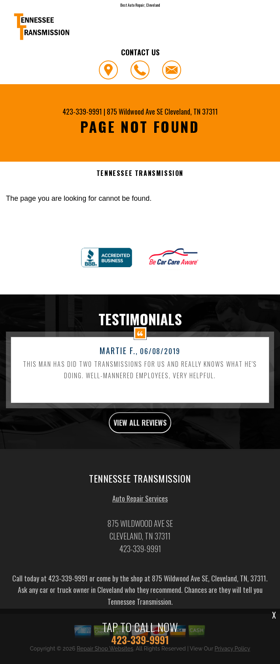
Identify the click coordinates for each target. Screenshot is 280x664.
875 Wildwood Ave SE (135, 111)
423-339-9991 (82, 111)
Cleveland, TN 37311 (191, 111)
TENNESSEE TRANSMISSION (140, 173)
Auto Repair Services (140, 537)
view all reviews (140, 461)
